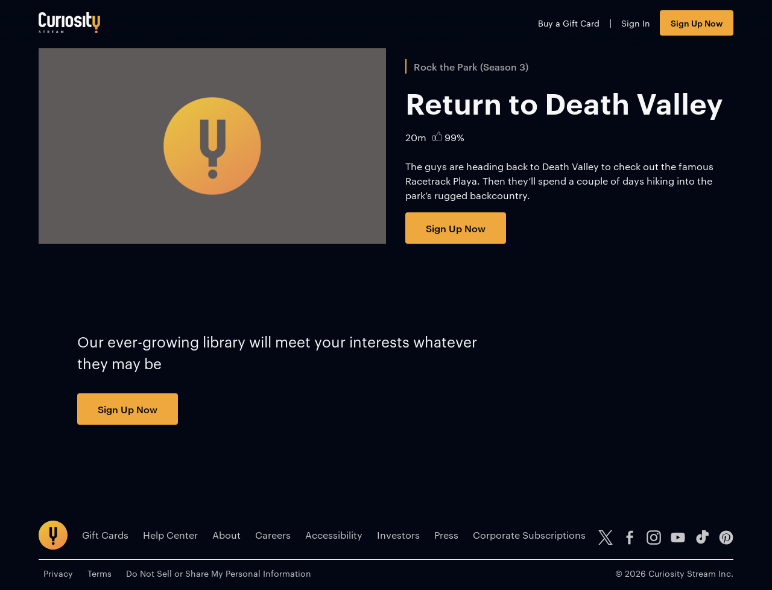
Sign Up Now (697, 22)
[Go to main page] (69, 22)
